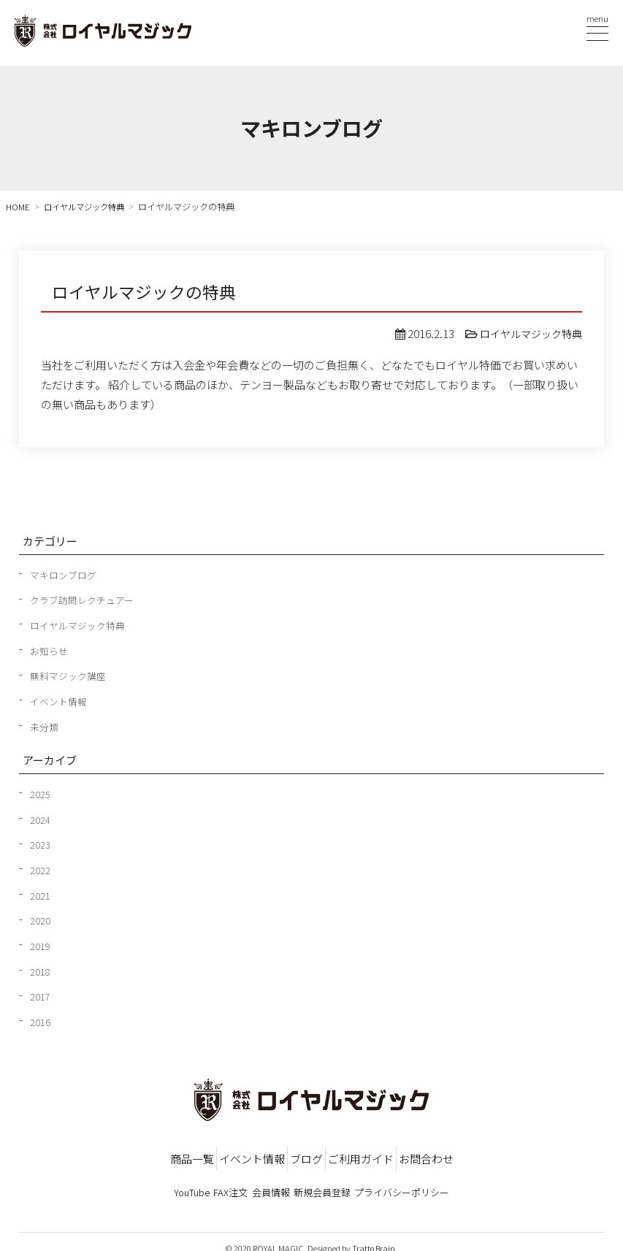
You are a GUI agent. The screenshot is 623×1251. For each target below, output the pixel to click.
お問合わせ (505, 1152)
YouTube (143, 1181)
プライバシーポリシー (451, 1181)
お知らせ (50, 649)
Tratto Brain (374, 1235)
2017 (40, 992)
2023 (40, 842)
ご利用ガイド (400, 1152)
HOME (18, 206)
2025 (40, 791)
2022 (40, 867)
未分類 (45, 724)
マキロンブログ (66, 574)
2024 (40, 817)
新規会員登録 (346, 1181)
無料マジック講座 (71, 674)
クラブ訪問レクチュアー (86, 599)
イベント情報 (60, 699)
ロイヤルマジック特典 (88, 206)
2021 (40, 892)
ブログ (306, 1152)
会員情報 (271, 1181)
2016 (40, 1017)
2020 (40, 917)
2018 (40, 967)
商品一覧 (113, 1152)
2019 (40, 942)
